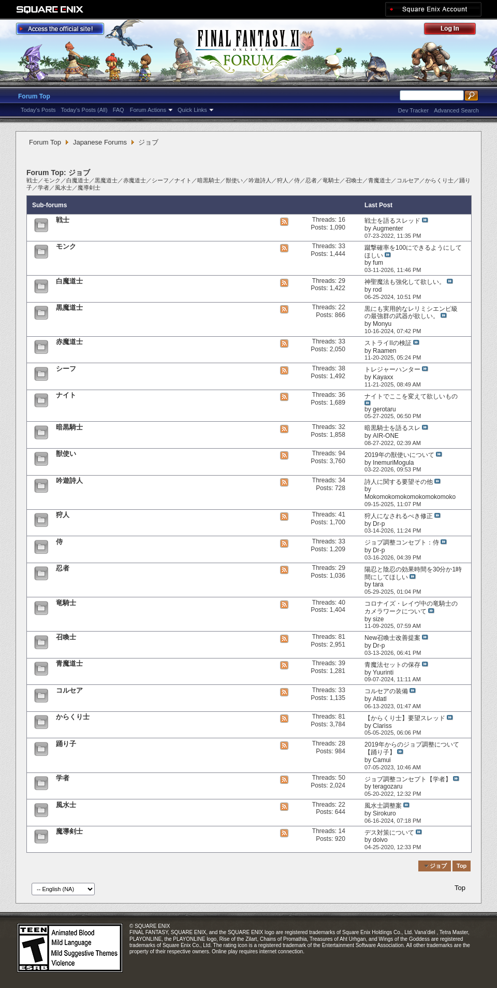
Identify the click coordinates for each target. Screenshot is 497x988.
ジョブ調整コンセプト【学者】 (407, 779)
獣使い (234, 180)
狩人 (282, 180)
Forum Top (34, 96)
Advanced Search (456, 110)
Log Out (455, 30)
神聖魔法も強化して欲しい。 (404, 281)
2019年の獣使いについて (399, 455)
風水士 (63, 187)
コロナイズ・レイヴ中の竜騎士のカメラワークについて (411, 607)
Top (461, 866)
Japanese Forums (100, 142)
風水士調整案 (383, 805)
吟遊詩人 (259, 180)
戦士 (32, 180)
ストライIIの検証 (388, 343)
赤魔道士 (134, 180)
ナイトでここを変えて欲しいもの (411, 396)
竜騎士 (331, 180)
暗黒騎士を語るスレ (392, 428)
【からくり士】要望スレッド (404, 718)
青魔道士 (379, 180)
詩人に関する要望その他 (398, 481)
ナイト (183, 180)
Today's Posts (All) (84, 110)
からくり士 (439, 180)
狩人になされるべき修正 (398, 516)
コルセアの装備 (386, 691)
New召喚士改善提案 (392, 637)
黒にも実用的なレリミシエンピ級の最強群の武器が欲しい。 (411, 312)
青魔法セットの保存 (392, 664)
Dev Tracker (413, 110)
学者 (43, 187)
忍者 (311, 180)
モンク (52, 180)
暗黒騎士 (208, 180)
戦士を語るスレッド (392, 220)
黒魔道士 (106, 180)
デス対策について (389, 832)
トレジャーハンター (392, 369)
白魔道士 (77, 180)
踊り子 (66, 744)
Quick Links (192, 110)
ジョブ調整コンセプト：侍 (401, 542)
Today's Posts (38, 110)
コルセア (408, 180)
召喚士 (353, 180)
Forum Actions (148, 110)
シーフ (160, 180)
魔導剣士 (89, 187)
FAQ (118, 110)
